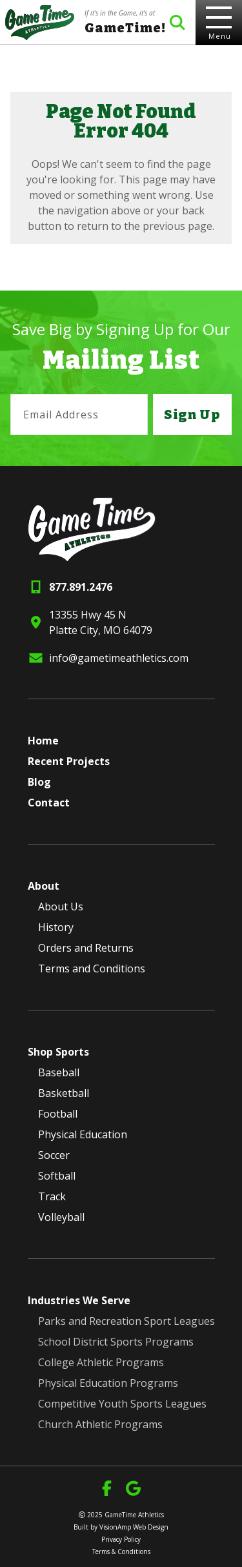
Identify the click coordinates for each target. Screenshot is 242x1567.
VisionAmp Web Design (133, 1526)
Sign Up (192, 414)
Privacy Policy (121, 1539)
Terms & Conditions (121, 1551)
